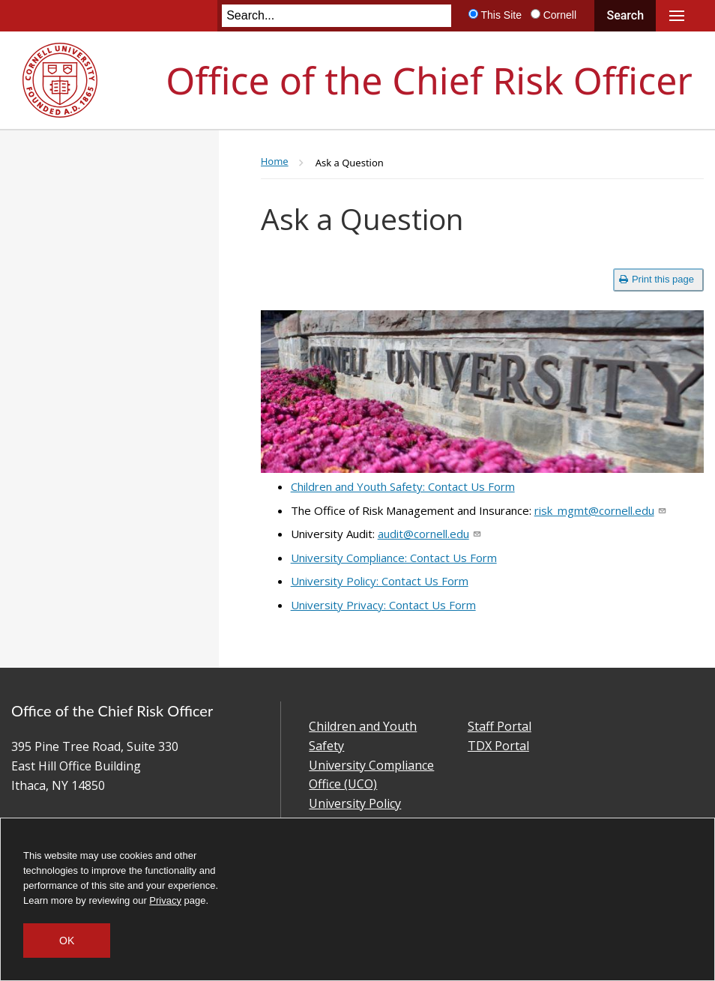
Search (625, 15)
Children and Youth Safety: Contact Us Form (403, 486)
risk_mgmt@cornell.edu (599, 510)
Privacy (165, 900)
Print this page (656, 279)
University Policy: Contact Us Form (379, 580)
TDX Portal (498, 745)
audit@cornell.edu (429, 533)
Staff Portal (499, 726)
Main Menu (677, 15)
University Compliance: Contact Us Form (394, 557)
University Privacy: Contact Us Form (383, 604)
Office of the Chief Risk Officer (429, 80)
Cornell (559, 15)
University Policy (355, 803)
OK (66, 941)
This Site (500, 15)
